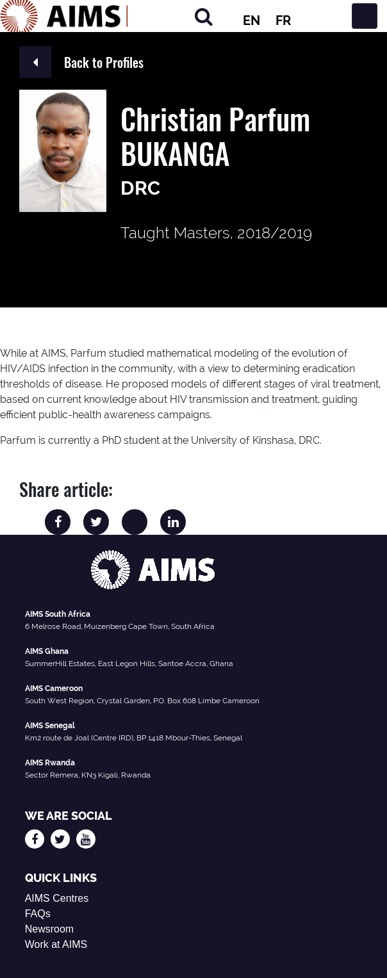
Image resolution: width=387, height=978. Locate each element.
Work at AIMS (56, 944)
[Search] (204, 16)
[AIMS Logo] (64, 16)
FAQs (38, 913)
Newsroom (49, 929)
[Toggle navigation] (364, 16)
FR (283, 20)
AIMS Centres (57, 898)
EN (251, 20)
